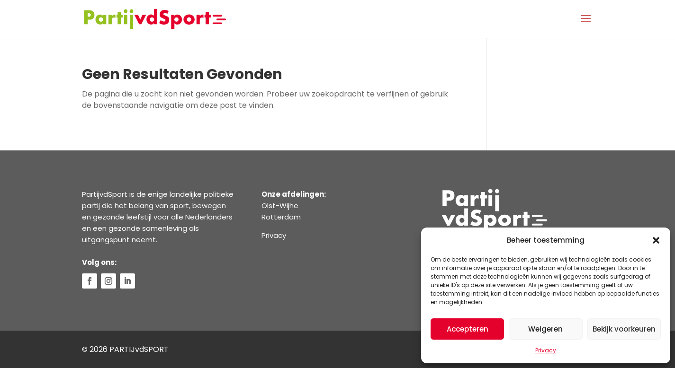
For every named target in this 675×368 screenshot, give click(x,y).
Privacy (545, 350)
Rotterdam (281, 217)
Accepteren (467, 329)
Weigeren (545, 329)
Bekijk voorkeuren (624, 329)
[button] (656, 240)
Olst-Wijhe (279, 205)
